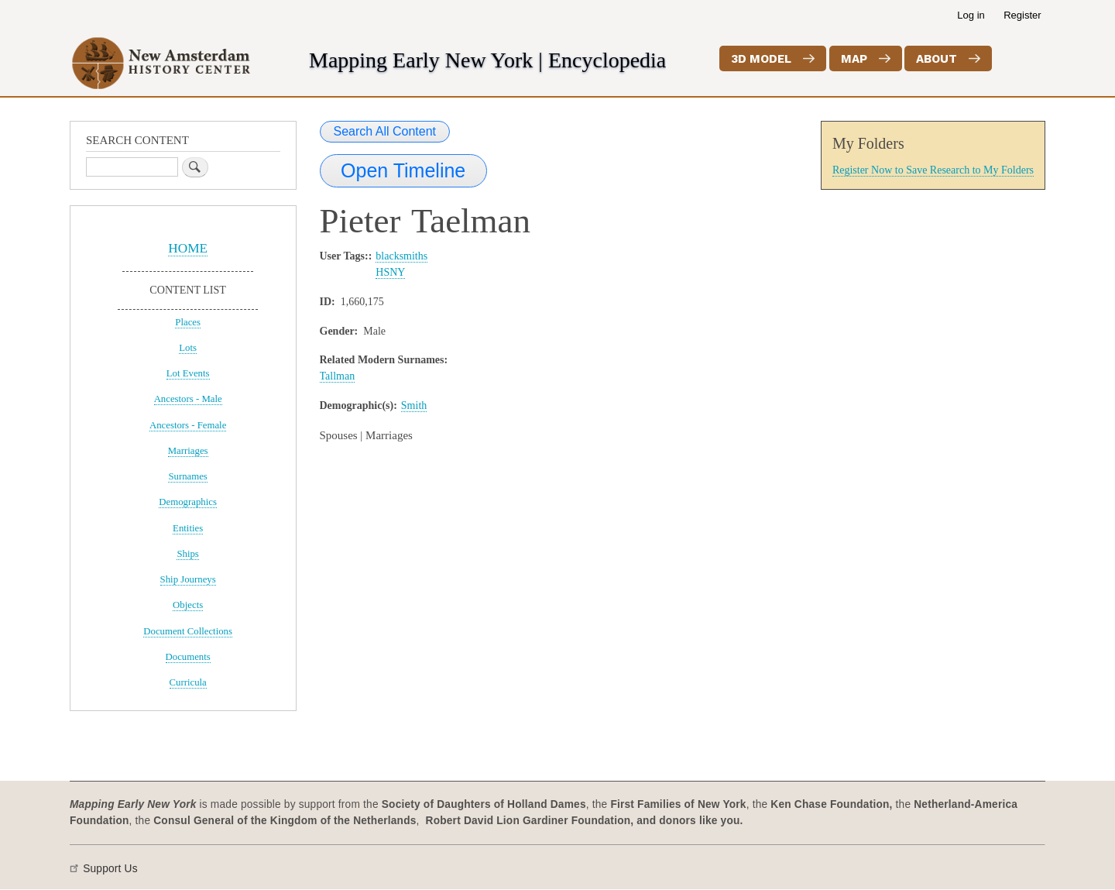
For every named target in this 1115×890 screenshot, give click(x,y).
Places (188, 322)
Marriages (188, 450)
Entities (188, 528)
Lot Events (188, 373)
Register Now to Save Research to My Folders (933, 170)
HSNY (390, 272)
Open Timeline (403, 170)
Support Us (110, 869)
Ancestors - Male (188, 398)
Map (854, 59)
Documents (188, 656)
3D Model (761, 59)
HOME (188, 248)
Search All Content (385, 131)
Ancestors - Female (187, 425)
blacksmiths (401, 256)
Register (1022, 15)
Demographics (188, 502)
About (936, 59)
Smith (414, 405)
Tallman (337, 376)
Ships (187, 553)
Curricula (188, 682)
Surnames (187, 476)
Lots (188, 347)
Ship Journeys (188, 579)
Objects (188, 605)
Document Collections (187, 631)
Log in (970, 15)
